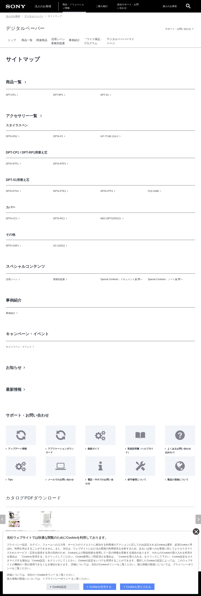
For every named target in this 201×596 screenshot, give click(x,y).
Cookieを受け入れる (138, 586)
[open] (188, 6)
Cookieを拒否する (100, 586)
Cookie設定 (60, 586)
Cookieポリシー (46, 575)
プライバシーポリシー (58, 578)
